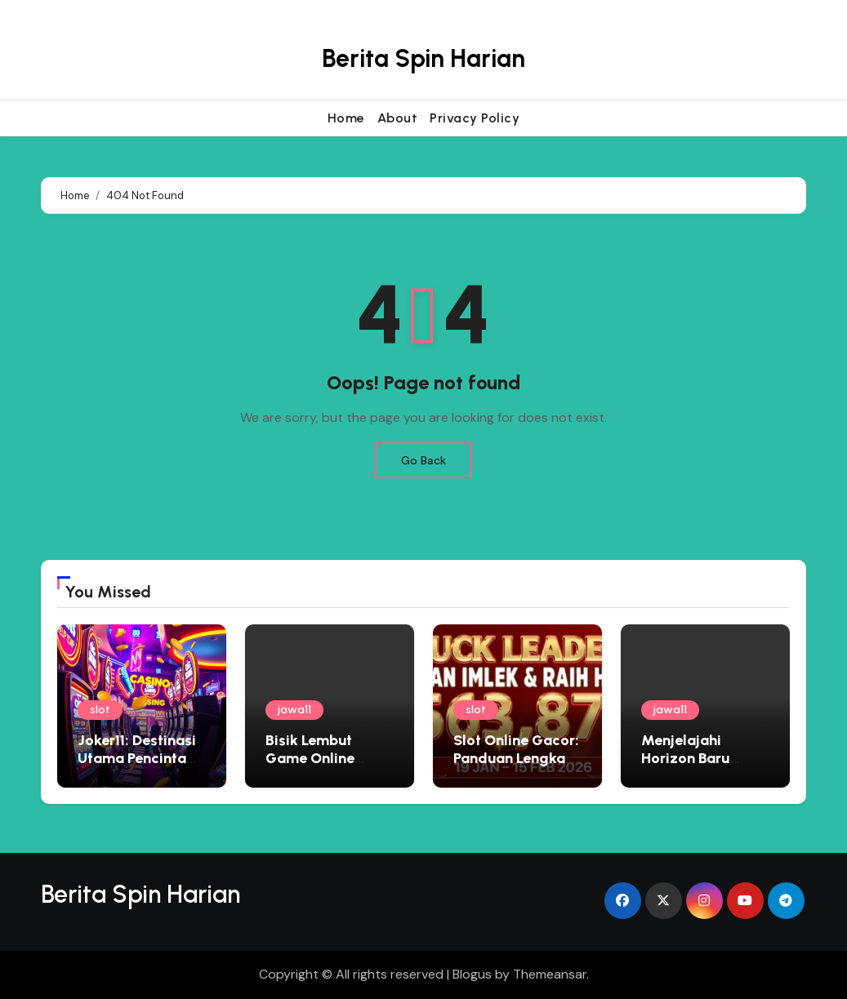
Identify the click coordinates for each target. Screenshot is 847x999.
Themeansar (549, 974)
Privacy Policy (474, 118)
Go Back (423, 460)
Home (346, 118)
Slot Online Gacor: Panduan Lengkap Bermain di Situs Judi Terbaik (516, 766)
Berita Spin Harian (423, 58)
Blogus (472, 974)
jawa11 (294, 710)
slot (100, 710)
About (397, 118)
